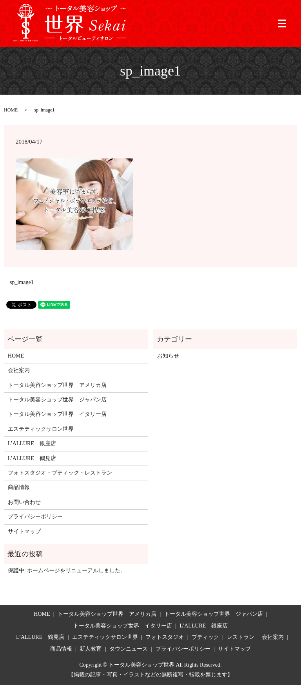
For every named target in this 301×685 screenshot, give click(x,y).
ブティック (205, 637)
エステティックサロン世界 (41, 429)
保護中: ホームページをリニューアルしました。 (67, 571)
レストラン (240, 637)
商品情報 (19, 487)
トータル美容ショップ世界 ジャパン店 (57, 400)
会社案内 (19, 370)
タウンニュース (128, 649)
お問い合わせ (24, 502)
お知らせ (168, 356)
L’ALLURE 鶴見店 (32, 458)
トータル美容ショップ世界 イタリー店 (57, 414)
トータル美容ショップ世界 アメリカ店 (57, 385)
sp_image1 (22, 282)
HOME (11, 110)
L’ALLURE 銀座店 (32, 443)
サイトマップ (24, 531)
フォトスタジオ (164, 637)
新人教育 (91, 649)
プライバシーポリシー (35, 517)
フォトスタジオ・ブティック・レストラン (60, 473)
